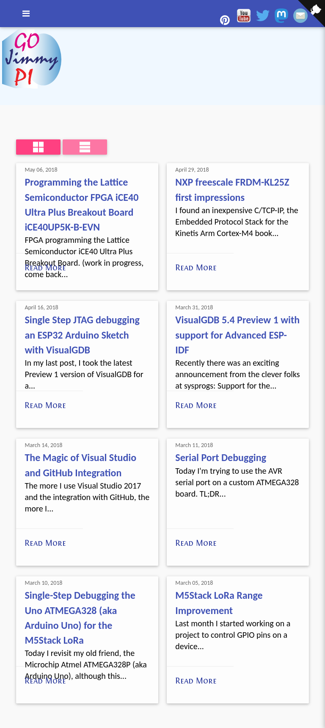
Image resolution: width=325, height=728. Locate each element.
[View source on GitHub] (6, 33)
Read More (45, 267)
